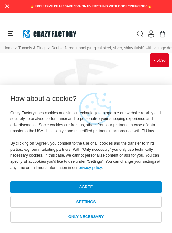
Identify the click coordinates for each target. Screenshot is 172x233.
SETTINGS (86, 202)
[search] (140, 34)
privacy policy (90, 167)
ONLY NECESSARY (86, 217)
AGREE (86, 187)
